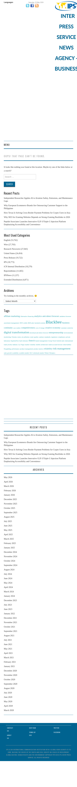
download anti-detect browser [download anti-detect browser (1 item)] (39, 333)
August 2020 (9, 688)
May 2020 (8, 701)
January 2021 (9, 666)
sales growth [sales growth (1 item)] (8, 353)
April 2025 (8, 534)
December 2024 (10, 552)
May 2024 (8, 583)
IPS (5, 262)
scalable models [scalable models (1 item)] (24, 353)
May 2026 (8, 477)
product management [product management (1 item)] (26, 349)
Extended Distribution (13, 280)
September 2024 (10, 565)
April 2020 (8, 706)
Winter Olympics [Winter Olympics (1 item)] (50, 353)
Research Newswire (12, 249)
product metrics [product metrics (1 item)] (38, 349)
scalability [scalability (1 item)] (15, 353)
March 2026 (9, 486)
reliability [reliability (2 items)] (48, 348)
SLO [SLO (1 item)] (31, 353)
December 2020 (10, 671)
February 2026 (10, 490)
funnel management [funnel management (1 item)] (41, 341)
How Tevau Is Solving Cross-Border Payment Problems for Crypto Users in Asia (37, 213)
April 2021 (8, 653)
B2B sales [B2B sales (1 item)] (31, 323)
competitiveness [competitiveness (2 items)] (28, 328)
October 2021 (9, 627)
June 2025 (8, 526)
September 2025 (10, 512)
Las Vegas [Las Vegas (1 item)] (21, 344)
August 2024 (9, 570)
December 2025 (10, 499)
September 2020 (10, 684)
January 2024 (9, 596)
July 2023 (8, 605)
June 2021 (8, 644)
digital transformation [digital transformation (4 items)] (16, 332)
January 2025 (9, 548)
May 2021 (8, 649)
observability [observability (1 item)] (67, 344)
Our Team (32, 728)
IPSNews (7, 275)
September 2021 (10, 631)
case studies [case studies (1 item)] (17, 328)
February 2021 (10, 662)
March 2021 (9, 657)
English (7, 240)
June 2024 (8, 578)
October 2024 (9, 561)
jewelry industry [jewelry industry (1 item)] (12, 344)
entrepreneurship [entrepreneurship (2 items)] (56, 332)
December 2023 (10, 600)
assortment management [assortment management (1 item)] (11, 323)
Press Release (9, 258)
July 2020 (8, 693)
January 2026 (9, 495)
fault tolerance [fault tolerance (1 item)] (23, 341)
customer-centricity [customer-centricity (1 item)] (67, 328)
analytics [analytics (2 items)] (38, 316)
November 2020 (10, 675)
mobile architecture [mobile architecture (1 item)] (42, 344)
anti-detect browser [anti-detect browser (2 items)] (50, 316)
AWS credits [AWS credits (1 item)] (23, 323)
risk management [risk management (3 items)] (62, 348)
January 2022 (9, 614)
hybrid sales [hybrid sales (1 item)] (60, 341)
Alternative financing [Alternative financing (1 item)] (27, 316)
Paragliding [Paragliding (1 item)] (7, 349)
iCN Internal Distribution (14, 266)
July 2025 (8, 521)
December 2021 (10, 618)
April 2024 (8, 587)
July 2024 (8, 574)
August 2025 (9, 517)
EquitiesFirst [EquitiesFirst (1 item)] (15, 341)
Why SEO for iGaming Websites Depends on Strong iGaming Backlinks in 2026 (37, 217)
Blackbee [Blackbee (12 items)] (54, 322)
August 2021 (9, 635)
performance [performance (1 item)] (15, 349)
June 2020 (8, 697)
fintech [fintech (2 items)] (32, 340)
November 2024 (10, 556)
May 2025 (8, 530)
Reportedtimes (10, 271)
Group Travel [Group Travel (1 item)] (52, 341)
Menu (7, 145)
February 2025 (10, 543)
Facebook (57, 732)
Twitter (56, 728)
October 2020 (9, 679)
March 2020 (9, 710)
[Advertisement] (30, 108)
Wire (6, 244)
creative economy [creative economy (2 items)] (52, 328)
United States (9, 253)
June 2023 (8, 609)
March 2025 (9, 539)
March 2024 (9, 592)
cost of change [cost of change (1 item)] (40, 328)
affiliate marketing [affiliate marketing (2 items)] (12, 316)
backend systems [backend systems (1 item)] (40, 323)
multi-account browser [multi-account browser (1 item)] (55, 344)
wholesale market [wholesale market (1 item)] (38, 353)
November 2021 (10, 622)
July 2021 (8, 640)
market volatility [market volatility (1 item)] (30, 344)
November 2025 (10, 504)
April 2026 (8, 482)
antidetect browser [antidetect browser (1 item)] (65, 316)
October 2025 (9, 508)
